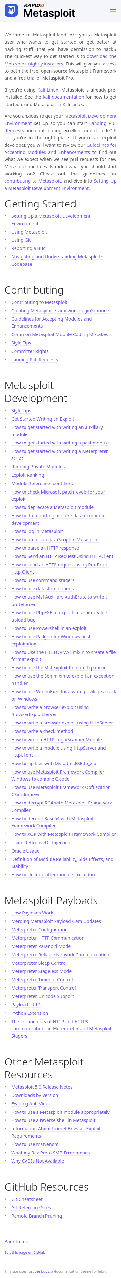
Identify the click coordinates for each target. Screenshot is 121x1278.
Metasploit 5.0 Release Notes (42, 1087)
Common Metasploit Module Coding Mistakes (59, 334)
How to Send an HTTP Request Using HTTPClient (62, 556)
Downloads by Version (34, 1095)
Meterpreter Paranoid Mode (41, 946)
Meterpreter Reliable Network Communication (60, 955)
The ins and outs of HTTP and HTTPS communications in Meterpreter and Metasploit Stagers (61, 1028)
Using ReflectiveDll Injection (40, 842)
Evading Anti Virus (30, 1104)
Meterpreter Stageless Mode (41, 971)
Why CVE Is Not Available (37, 1161)
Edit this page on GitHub (25, 1252)
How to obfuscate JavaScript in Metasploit (55, 539)
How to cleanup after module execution (53, 875)
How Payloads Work (32, 913)
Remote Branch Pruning (36, 1216)
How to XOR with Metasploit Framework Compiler (63, 834)
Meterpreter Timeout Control (42, 979)
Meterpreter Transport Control (43, 988)
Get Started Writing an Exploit (42, 419)
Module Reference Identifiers (42, 483)
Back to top (16, 1241)
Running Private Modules (38, 467)
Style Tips (21, 343)
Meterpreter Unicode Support (42, 996)
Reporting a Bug (28, 248)
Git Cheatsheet (27, 1199)
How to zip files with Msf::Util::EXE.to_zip (53, 763)
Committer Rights (30, 351)
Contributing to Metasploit (39, 302)
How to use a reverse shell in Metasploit (53, 1120)
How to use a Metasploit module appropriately (60, 1112)
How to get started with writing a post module (60, 443)
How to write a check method (42, 731)
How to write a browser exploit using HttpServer (62, 723)
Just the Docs (38, 1271)
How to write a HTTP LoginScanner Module (56, 739)
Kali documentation (63, 97)
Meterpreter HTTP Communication (48, 938)
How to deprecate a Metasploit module (52, 507)
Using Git (21, 240)
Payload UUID (26, 1005)
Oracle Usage (25, 851)
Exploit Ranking (27, 475)
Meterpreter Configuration (39, 929)
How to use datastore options (42, 588)
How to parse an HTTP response (45, 548)
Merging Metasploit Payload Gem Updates (56, 921)
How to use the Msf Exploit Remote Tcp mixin (58, 667)
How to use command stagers (43, 580)
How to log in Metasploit (37, 531)
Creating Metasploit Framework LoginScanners (60, 310)
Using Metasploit (29, 232)
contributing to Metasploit (33, 181)
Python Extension (29, 1013)
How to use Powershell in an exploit (48, 628)
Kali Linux (47, 90)
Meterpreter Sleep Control (39, 963)
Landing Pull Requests (34, 359)
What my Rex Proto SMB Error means (50, 1153)
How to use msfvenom (35, 1144)
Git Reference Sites (31, 1207)
